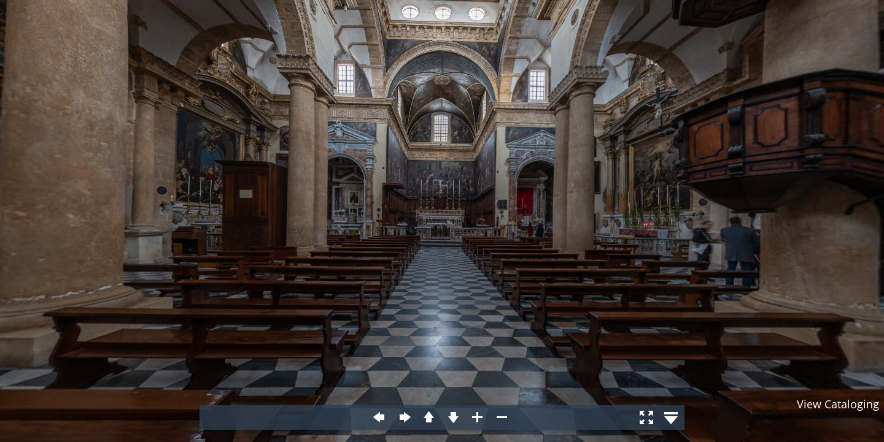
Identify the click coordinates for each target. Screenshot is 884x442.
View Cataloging (838, 404)
